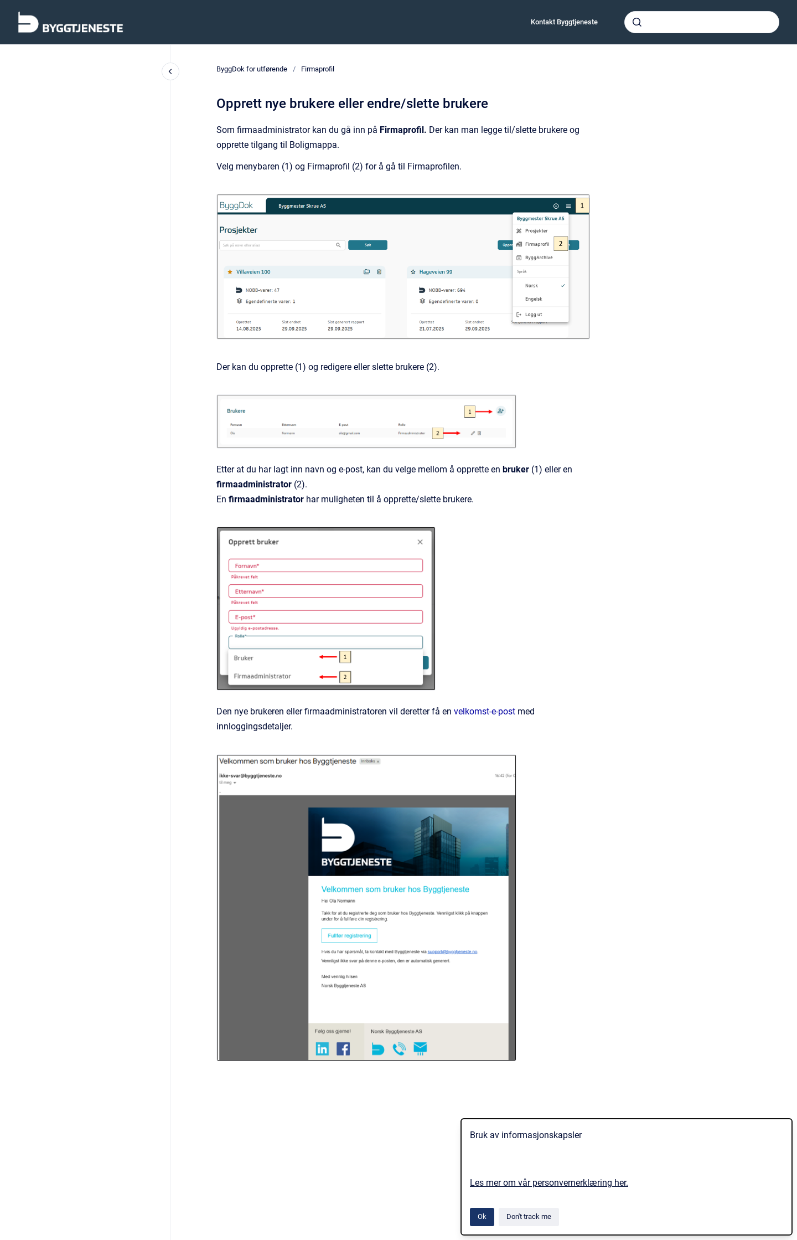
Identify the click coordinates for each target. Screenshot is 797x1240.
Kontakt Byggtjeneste (564, 22)
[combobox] (702, 22)
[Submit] (637, 22)
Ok (482, 1216)
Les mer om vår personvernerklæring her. (549, 1182)
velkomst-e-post (484, 711)
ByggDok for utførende (251, 69)
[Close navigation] (170, 71)
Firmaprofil (317, 69)
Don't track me (528, 1216)
